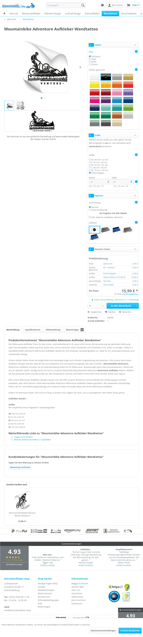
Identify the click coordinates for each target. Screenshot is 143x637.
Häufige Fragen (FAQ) (47, 583)
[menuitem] (66, 5)
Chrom (94, 64)
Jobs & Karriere (79, 600)
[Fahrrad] (14, 13)
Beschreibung (12, 329)
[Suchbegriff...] (66, 5)
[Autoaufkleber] (92, 13)
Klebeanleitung (53, 329)
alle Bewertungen (14, 564)
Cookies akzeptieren (130, 630)
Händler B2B (77, 587)
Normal (94, 207)
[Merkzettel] (102, 5)
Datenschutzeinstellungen (103, 630)
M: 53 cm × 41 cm (99, 165)
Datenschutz (77, 596)
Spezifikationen (32, 329)
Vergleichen (95, 312)
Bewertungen (75, 329)
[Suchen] (83, 5)
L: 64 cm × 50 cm (99, 167)
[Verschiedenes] (129, 13)
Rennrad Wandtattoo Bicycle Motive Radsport (22, 514)
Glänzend (95, 56)
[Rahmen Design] (52, 13)
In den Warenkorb (124, 305)
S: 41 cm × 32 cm (99, 162)
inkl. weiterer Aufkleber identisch (106, 217)
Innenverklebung (99, 210)
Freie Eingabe (97, 173)
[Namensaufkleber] (31, 13)
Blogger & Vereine (80, 583)
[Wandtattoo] (110, 13)
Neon (93, 61)
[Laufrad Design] (73, 13)
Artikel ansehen (47, 565)
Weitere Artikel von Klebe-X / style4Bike (31, 439)
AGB (40, 603)
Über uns (76, 590)
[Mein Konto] (115, 5)
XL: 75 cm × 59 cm (99, 170)
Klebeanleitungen (46, 590)
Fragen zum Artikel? (22, 437)
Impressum (77, 603)
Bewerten (125, 312)
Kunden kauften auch (16, 484)
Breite (100, 180)
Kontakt (41, 587)
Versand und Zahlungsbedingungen (48, 598)
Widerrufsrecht (45, 593)
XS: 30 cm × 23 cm (99, 159)
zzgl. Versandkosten (130, 294)
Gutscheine (77, 593)
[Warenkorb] (133, 5)
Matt (93, 59)
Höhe (123, 180)
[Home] (4, 13)
